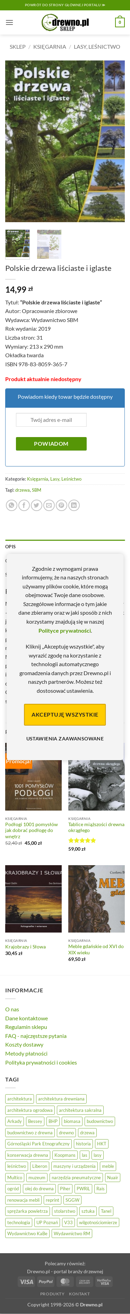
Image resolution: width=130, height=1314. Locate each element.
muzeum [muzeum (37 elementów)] (36, 1177)
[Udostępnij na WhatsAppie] (11, 505)
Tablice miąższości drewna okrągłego (96, 827)
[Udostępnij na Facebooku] (24, 505)
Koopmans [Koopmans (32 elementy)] (65, 1155)
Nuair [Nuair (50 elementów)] (112, 1177)
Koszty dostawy (24, 1044)
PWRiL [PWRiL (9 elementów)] (83, 1188)
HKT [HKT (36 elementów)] (101, 1143)
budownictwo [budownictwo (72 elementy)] (100, 1121)
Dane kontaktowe (26, 1018)
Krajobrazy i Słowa (25, 946)
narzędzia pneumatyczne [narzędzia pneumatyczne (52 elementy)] (76, 1177)
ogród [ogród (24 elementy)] (13, 1188)
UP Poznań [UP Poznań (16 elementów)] (47, 1222)
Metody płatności (26, 1053)
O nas (12, 1009)
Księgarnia (49, 46)
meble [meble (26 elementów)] (108, 1166)
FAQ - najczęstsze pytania (36, 1035)
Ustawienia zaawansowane (65, 738)
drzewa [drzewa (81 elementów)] (87, 1132)
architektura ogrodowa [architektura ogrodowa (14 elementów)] (30, 1110)
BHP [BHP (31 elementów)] (53, 1121)
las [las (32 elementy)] (84, 1155)
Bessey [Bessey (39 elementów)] (35, 1121)
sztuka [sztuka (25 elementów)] (88, 1211)
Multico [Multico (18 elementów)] (14, 1177)
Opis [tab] (10, 546)
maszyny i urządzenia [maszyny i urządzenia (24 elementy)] (74, 1166)
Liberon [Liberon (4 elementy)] (39, 1166)
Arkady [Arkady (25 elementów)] (14, 1121)
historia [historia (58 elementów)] (83, 1143)
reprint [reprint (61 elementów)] (52, 1200)
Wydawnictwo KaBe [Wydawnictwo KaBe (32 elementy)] (27, 1233)
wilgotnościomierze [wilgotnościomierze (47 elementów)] (98, 1222)
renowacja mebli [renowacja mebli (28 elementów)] (23, 1200)
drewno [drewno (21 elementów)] (66, 1132)
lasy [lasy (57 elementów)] (98, 1155)
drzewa (22, 490)
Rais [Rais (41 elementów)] (100, 1188)
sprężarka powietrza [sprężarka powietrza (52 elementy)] (27, 1211)
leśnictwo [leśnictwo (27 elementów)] (16, 1166)
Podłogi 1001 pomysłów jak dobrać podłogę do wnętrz (31, 830)
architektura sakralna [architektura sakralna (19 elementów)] (80, 1110)
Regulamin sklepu (26, 1026)
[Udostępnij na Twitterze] (36, 505)
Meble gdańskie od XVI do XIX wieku (96, 949)
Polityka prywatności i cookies (41, 1062)
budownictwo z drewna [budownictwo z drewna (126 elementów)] (30, 1132)
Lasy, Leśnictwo (97, 46)
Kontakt (79, 1293)
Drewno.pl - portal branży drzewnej (65, 1271)
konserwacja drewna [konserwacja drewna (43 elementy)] (27, 1155)
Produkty (52, 1293)
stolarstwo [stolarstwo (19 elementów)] (64, 1211)
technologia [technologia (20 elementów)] (18, 1222)
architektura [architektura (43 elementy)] (19, 1099)
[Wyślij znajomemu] (49, 505)
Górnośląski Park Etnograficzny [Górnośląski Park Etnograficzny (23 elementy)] (38, 1143)
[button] (9, 22)
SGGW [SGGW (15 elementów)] (72, 1200)
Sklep (18, 46)
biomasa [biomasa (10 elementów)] (72, 1121)
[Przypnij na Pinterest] (61, 505)
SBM (36, 490)
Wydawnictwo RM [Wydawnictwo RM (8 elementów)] (72, 1233)
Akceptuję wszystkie (65, 714)
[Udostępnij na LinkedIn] (74, 505)
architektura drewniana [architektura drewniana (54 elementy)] (61, 1099)
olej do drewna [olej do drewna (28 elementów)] (39, 1188)
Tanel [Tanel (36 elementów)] (106, 1211)
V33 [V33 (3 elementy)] (68, 1222)
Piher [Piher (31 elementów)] (65, 1188)
